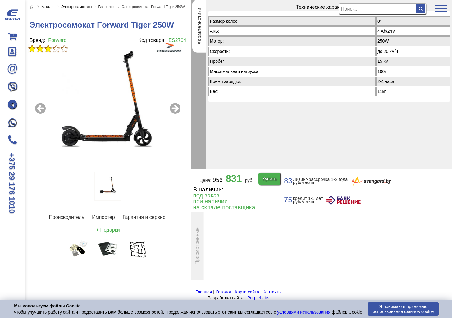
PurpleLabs (258, 297)
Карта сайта (247, 291)
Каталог (223, 291)
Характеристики (199, 26)
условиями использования (304, 312)
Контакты (272, 291)
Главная (203, 291)
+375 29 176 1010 (12, 183)
